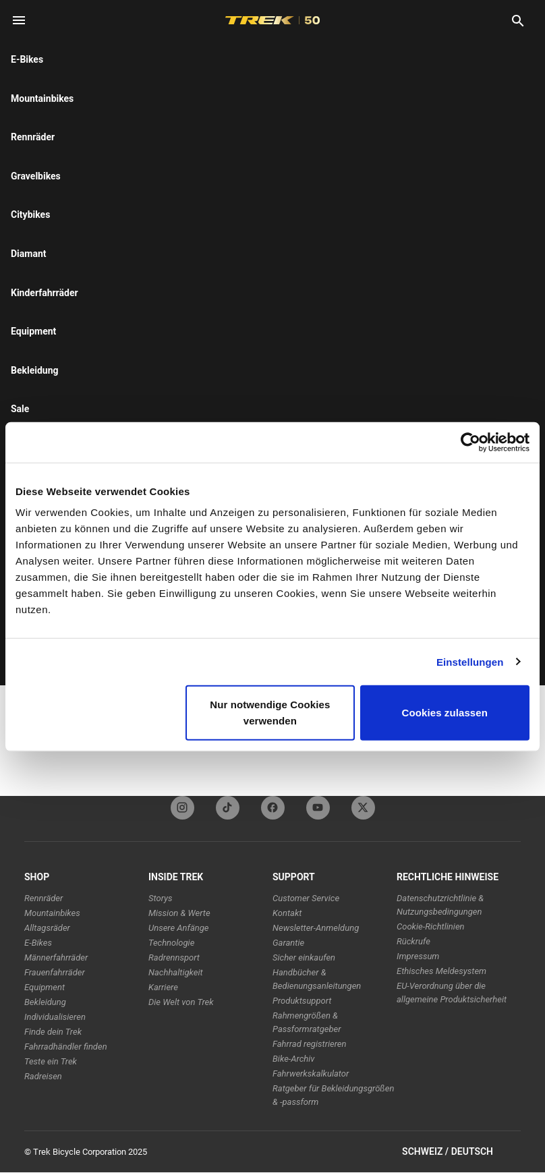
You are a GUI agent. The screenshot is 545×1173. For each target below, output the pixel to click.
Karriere (163, 987)
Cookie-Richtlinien (431, 926)
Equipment (44, 987)
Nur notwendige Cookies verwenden (270, 712)
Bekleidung (45, 1002)
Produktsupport (301, 1001)
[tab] (124, 174)
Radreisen (43, 1076)
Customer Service (305, 898)
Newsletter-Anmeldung (315, 928)
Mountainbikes (52, 913)
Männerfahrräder (56, 957)
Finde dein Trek (53, 1032)
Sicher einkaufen (303, 957)
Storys (160, 898)
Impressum (418, 956)
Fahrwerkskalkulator (310, 1073)
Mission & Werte (179, 913)
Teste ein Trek (50, 1061)
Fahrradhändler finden (65, 1046)
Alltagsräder (47, 928)
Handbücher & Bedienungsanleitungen (316, 979)
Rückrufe (413, 941)
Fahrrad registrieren (309, 1044)
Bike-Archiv (293, 1059)
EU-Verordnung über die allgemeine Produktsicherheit (452, 992)
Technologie (171, 943)
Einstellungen (470, 661)
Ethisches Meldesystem (441, 971)
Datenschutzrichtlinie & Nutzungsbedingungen (440, 905)
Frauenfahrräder (54, 972)
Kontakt (287, 913)
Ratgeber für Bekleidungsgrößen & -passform (333, 1095)
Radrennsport (174, 957)
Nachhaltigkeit (175, 972)
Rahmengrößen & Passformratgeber (306, 1022)
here (180, 108)
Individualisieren (55, 1017)
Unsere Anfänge (178, 928)
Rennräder (43, 898)
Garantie (288, 943)
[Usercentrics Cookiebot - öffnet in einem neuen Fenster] (470, 442)
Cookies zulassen (445, 712)
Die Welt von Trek (181, 1002)
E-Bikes (38, 943)
